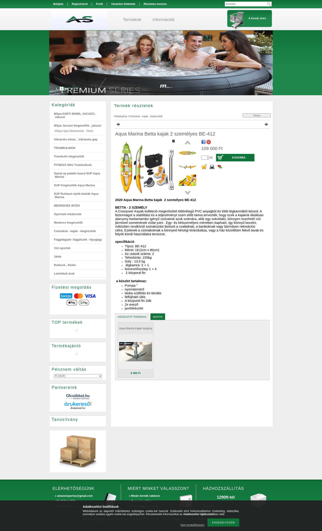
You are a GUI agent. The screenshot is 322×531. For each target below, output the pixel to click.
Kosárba (239, 157)
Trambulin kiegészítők (69, 156)
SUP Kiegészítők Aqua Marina (74, 185)
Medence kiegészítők (68, 222)
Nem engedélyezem (192, 525)
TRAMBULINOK (65, 148)
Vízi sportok (62, 248)
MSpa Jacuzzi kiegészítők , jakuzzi (77, 125)
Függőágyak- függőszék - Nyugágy (78, 239)
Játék (57, 256)
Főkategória (120, 116)
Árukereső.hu (77, 408)
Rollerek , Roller (65, 265)
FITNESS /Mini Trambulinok (73, 165)
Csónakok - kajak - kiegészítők (75, 231)
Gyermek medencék (67, 214)
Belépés (58, 4)
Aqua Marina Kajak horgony (135, 328)
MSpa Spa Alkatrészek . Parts (74, 131)
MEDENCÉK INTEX (67, 205)
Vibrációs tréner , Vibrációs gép (75, 139)
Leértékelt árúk (64, 273)
